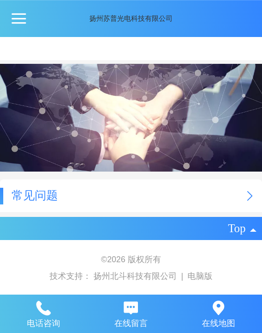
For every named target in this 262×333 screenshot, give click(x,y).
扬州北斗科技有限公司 (136, 276)
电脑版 (199, 276)
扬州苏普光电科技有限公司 (131, 18)
